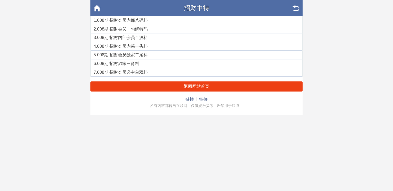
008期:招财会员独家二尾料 (122, 55)
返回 (296, 8)
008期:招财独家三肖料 (118, 63)
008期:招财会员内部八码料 (122, 20)
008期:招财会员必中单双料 (122, 72)
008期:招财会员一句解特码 (122, 29)
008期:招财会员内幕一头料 (122, 46)
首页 (97, 8)
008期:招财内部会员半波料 (122, 37)
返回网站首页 (196, 86)
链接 (189, 99)
